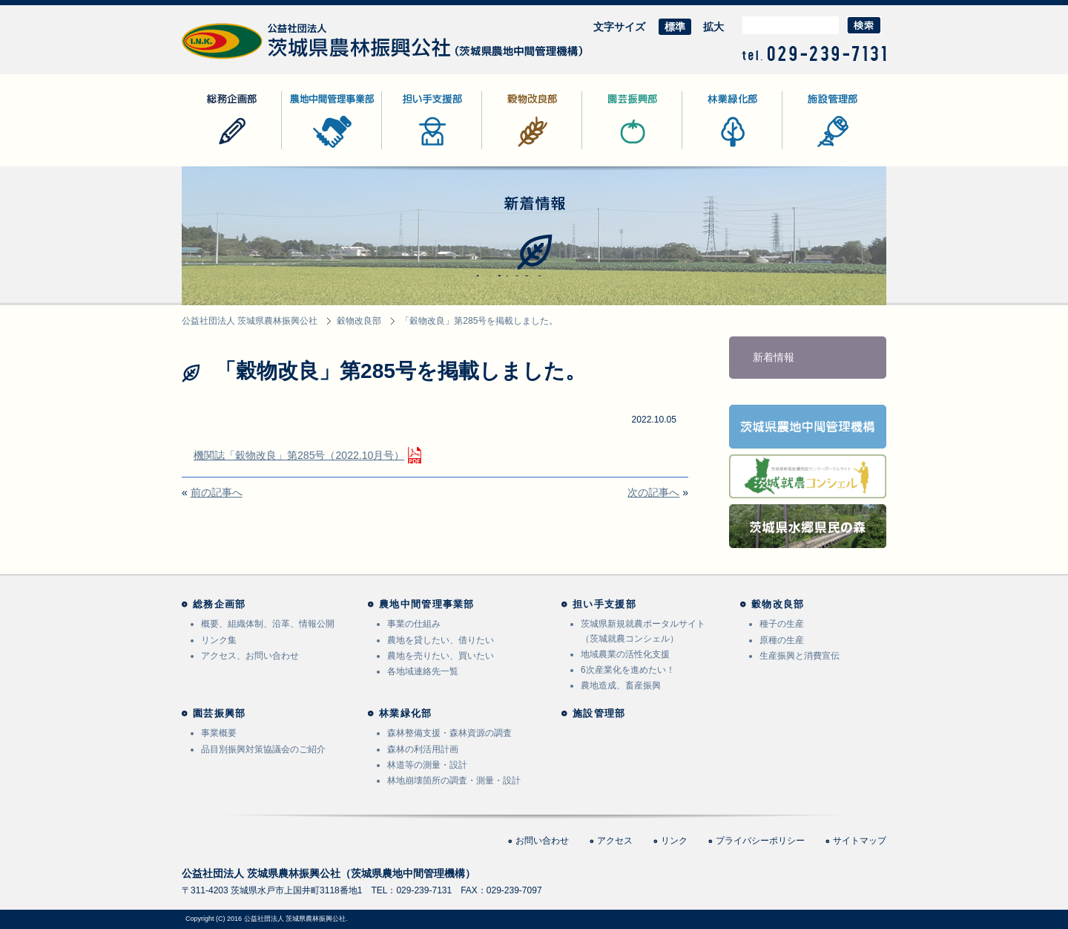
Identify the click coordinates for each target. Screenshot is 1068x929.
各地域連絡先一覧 (422, 671)
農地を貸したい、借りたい (440, 640)
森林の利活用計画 (422, 749)
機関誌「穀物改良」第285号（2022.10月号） (299, 455)
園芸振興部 (219, 713)
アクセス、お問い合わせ (250, 656)
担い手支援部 (604, 604)
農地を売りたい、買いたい (440, 656)
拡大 (713, 27)
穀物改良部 (778, 604)
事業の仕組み (414, 624)
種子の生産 (781, 624)
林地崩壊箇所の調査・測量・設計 (454, 780)
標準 (675, 27)
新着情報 (773, 357)
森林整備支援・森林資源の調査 (449, 733)
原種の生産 (781, 640)
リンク (674, 840)
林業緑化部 (405, 713)
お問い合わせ (542, 840)
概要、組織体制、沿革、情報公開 (267, 624)
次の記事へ (653, 492)
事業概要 (219, 733)
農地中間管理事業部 (427, 604)
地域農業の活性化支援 (625, 654)
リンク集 (219, 640)
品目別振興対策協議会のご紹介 (263, 749)
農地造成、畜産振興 (621, 685)
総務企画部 (219, 604)
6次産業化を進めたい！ (628, 670)
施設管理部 (599, 713)
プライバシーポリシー (760, 840)
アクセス (615, 840)
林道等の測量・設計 (427, 765)
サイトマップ (859, 840)
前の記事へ (217, 492)
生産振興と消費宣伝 (799, 656)
